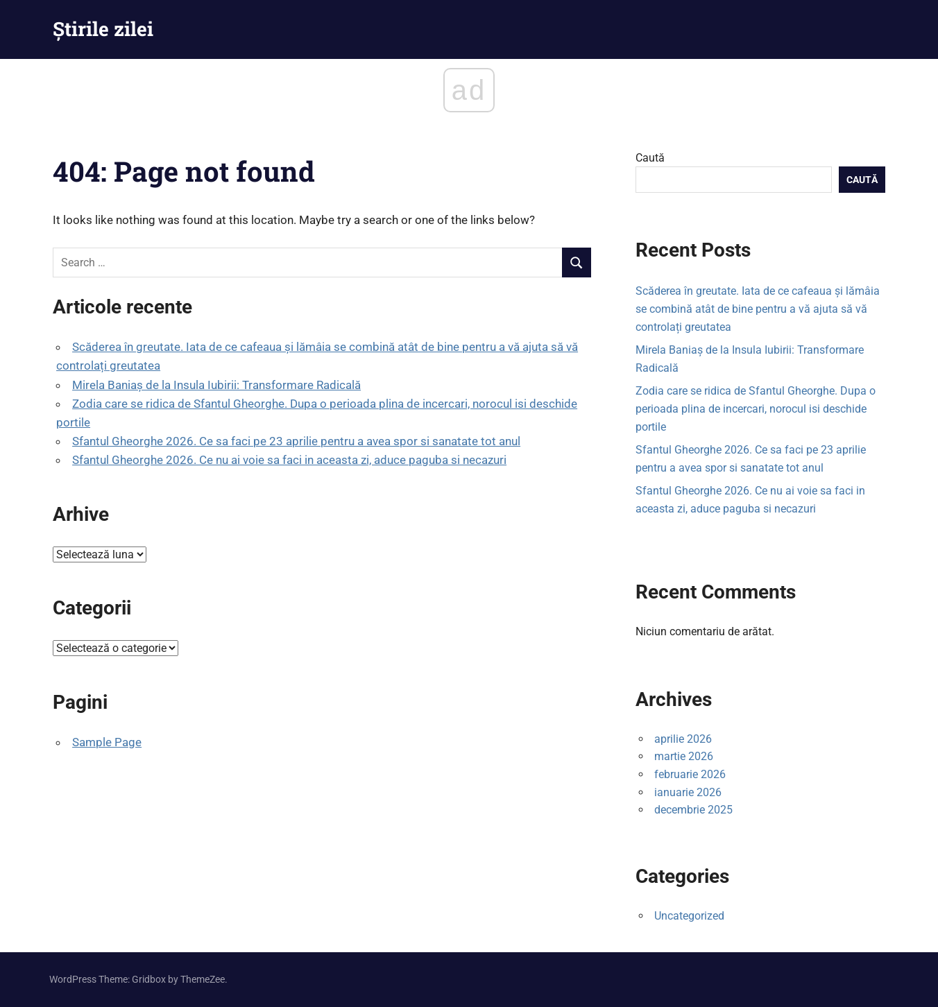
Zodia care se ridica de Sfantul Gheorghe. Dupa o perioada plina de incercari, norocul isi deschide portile (756, 408)
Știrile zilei (103, 29)
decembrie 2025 (693, 809)
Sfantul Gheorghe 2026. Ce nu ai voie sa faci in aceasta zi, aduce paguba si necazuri (289, 460)
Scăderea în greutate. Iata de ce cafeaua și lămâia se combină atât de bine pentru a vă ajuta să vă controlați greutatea (758, 308)
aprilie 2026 (683, 739)
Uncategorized (689, 915)
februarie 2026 (690, 774)
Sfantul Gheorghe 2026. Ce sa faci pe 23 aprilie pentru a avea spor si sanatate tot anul (296, 441)
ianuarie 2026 (688, 792)
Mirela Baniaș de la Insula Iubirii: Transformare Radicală (216, 385)
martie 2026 (683, 756)
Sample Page (107, 742)
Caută (650, 157)
